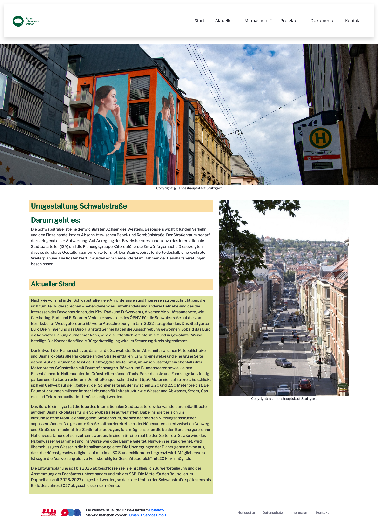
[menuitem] (246, 512)
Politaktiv (156, 510)
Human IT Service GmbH (146, 515)
